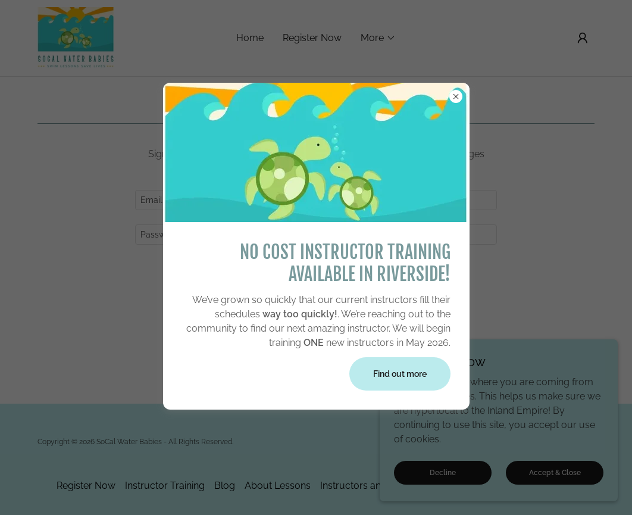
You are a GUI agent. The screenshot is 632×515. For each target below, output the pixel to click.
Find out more (400, 374)
